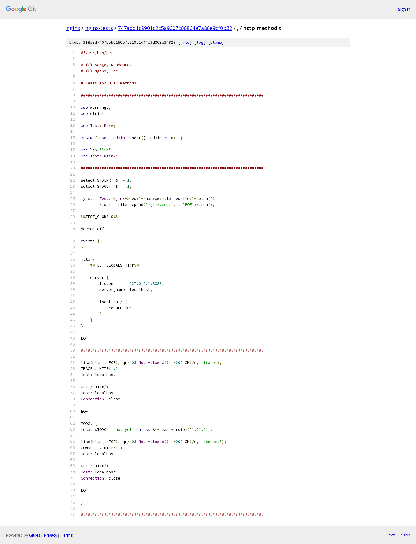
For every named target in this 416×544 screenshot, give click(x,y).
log (199, 42)
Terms (67, 535)
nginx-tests (99, 28)
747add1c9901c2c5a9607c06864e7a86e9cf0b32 (175, 28)
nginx (73, 28)
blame (216, 42)
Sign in (404, 9)
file (185, 42)
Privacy (50, 535)
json (405, 535)
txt (391, 535)
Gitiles (34, 535)
